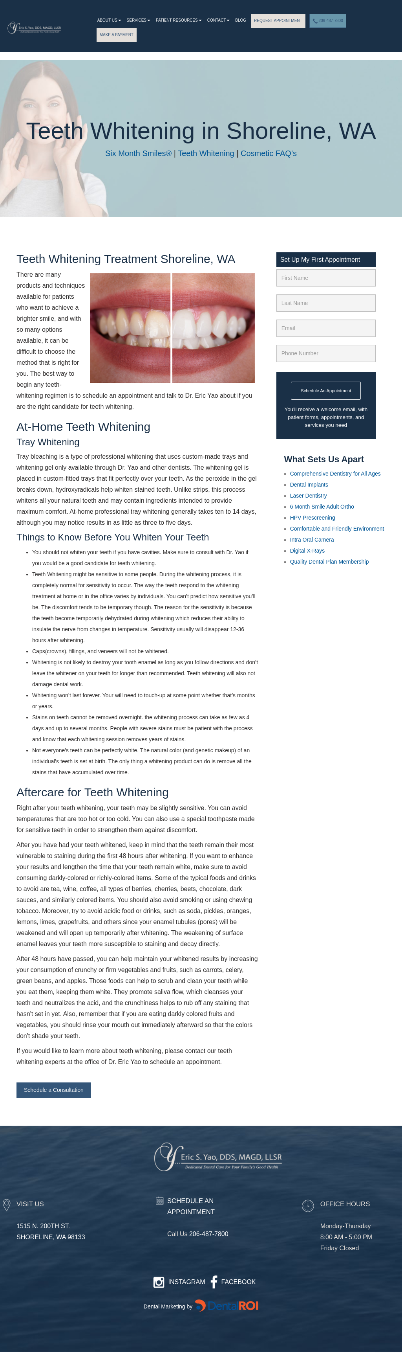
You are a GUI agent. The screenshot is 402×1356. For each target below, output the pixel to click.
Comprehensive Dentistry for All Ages (335, 473)
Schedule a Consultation (54, 1090)
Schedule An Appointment (326, 390)
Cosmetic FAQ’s (269, 153)
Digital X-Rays (307, 551)
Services (138, 20)
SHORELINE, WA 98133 (50, 1237)
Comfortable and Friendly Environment (337, 528)
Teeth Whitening (206, 153)
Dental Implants (309, 484)
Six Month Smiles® (138, 153)
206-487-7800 (327, 21)
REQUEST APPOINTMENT (278, 20)
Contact (218, 20)
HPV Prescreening (312, 517)
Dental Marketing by (169, 1306)
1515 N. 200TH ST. (43, 1226)
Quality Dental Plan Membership (329, 562)
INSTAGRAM (186, 1282)
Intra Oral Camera (312, 540)
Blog (240, 20)
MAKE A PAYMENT (116, 35)
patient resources (179, 20)
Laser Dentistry (308, 495)
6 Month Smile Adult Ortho (323, 506)
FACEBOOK (238, 1282)
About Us (109, 20)
